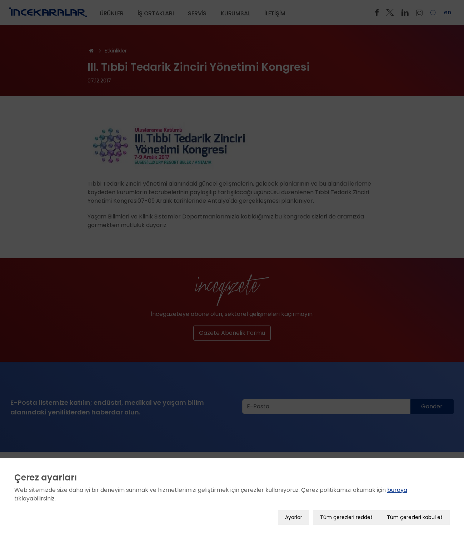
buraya (397, 487)
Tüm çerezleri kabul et (415, 514)
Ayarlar (293, 514)
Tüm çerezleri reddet (346, 514)
